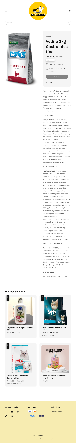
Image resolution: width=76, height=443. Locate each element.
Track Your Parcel (57, 411)
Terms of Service (27, 439)
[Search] (68, 23)
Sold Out (57, 77)
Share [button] (49, 82)
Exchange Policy (49, 439)
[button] (6, 11)
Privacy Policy (38, 439)
